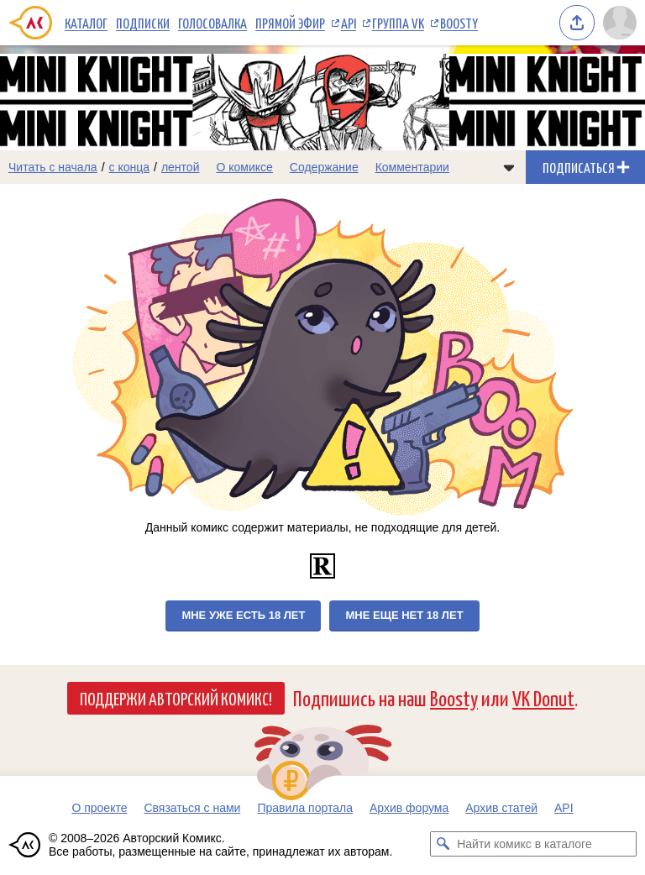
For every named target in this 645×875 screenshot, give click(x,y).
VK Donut (543, 697)
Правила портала (305, 808)
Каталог (86, 22)
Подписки (143, 22)
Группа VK (398, 22)
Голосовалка (212, 22)
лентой (180, 167)
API (348, 22)
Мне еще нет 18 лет (404, 615)
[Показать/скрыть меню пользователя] (619, 22)
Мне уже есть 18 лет (243, 615)
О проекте (99, 808)
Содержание (324, 167)
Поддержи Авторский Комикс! (176, 698)
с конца (129, 167)
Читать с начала (52, 167)
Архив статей (501, 808)
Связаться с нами (192, 808)
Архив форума (409, 808)
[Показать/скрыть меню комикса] (509, 167)
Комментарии (412, 167)
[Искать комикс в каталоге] (442, 844)
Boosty (459, 22)
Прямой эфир (290, 22)
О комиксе (244, 167)
